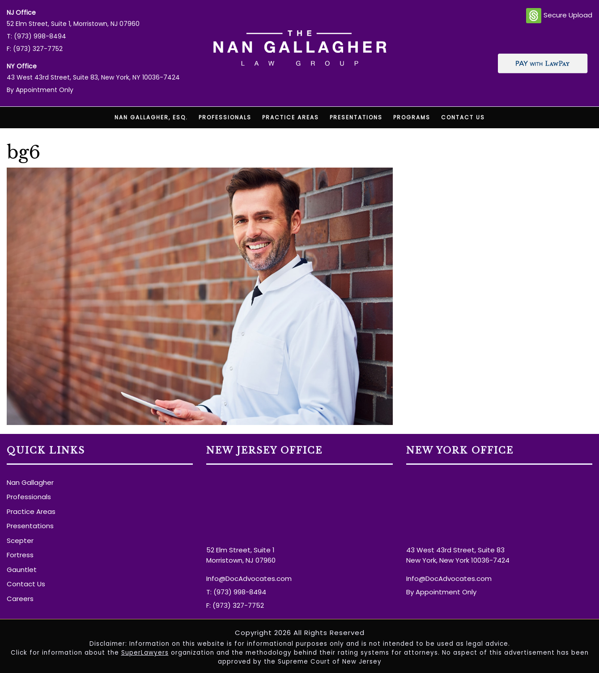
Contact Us (463, 117)
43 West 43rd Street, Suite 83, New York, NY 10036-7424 (93, 77)
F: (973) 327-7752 (35, 48)
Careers (20, 598)
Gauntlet (22, 569)
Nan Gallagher (30, 482)
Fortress (20, 554)
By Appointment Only (40, 89)
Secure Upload (559, 15)
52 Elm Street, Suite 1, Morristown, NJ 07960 (73, 23)
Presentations (356, 117)
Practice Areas (290, 117)
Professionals (225, 117)
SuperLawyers (145, 652)
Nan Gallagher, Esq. (151, 117)
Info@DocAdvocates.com (249, 578)
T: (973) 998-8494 (36, 36)
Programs (411, 117)
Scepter (20, 540)
